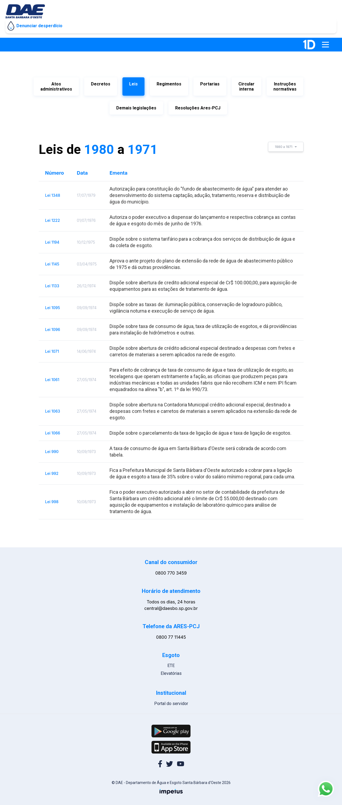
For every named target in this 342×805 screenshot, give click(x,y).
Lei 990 (52, 449)
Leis (133, 84)
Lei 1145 (52, 261)
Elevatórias (171, 670)
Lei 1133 (52, 283)
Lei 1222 (52, 217)
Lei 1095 (52, 305)
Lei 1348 (52, 192)
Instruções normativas (285, 86)
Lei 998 (52, 499)
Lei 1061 (52, 377)
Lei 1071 (52, 348)
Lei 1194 (52, 239)
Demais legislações (136, 106)
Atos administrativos (56, 86)
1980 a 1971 (286, 144)
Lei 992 (52, 470)
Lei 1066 (52, 430)
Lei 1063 (52, 408)
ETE (171, 662)
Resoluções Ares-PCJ (197, 106)
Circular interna (246, 86)
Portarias (210, 84)
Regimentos (169, 84)
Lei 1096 (52, 326)
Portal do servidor (171, 700)
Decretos (100, 84)
